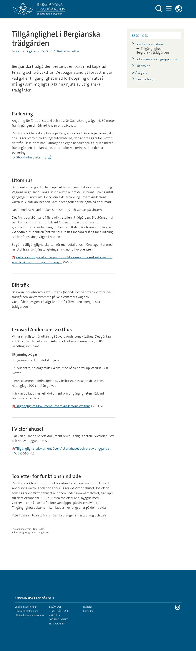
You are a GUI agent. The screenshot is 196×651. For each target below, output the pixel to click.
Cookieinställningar (26, 606)
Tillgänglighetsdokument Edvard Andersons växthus (52, 406)
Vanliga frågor (144, 79)
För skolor (141, 66)
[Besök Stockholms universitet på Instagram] (177, 608)
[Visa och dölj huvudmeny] (168, 9)
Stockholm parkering (31, 157)
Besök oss (47, 51)
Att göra (139, 73)
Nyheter (87, 606)
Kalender (88, 611)
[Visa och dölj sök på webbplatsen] (158, 9)
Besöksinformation (68, 51)
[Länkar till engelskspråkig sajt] (178, 9)
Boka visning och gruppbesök (154, 59)
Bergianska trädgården (24, 51)
